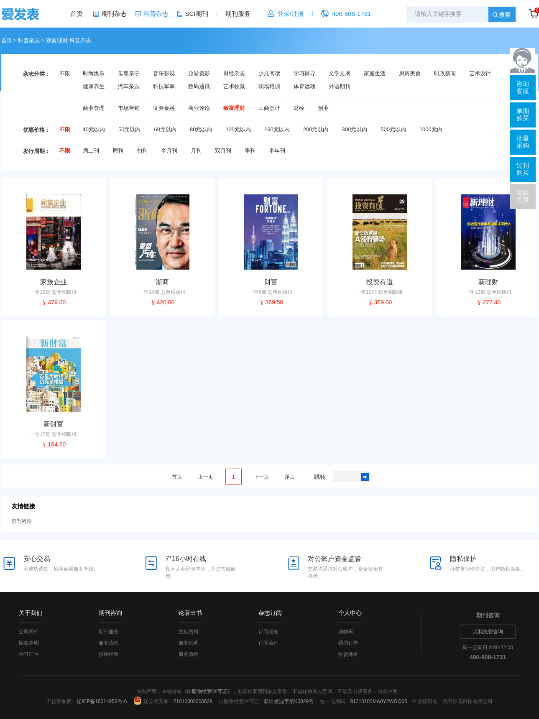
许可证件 (29, 654)
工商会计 (269, 108)
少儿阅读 (269, 73)
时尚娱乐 (94, 73)
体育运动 (304, 86)
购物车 (345, 632)
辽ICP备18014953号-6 (102, 701)
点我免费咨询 (488, 632)
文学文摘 (339, 73)
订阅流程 (268, 643)
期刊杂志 (114, 13)
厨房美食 (410, 73)
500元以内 (393, 130)
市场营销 (129, 108)
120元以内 (238, 130)
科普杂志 (156, 13)
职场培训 (269, 86)
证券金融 (164, 108)
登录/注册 (290, 13)
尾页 (290, 477)
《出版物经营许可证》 (207, 691)
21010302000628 (193, 701)
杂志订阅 (270, 612)
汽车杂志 (129, 86)
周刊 (117, 151)
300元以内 (354, 130)
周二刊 (91, 151)
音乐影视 (164, 73)
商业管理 (94, 108)
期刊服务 (237, 13)
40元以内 (94, 130)
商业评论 (199, 108)
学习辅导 (304, 73)
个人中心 (350, 612)
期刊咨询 (22, 521)
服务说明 (189, 643)
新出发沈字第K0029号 (289, 701)
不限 (64, 73)
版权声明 (29, 643)
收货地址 (348, 654)
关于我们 (30, 612)
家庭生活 (375, 73)
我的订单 (348, 643)
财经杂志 (234, 73)
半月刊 (169, 151)
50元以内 (129, 130)
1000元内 (430, 130)
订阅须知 (268, 632)
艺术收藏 (234, 86)
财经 (299, 108)
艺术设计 (480, 73)
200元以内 (316, 130)
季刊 (250, 151)
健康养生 (94, 86)
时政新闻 (445, 73)
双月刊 (223, 151)
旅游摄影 (199, 73)
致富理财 (234, 108)
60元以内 (165, 130)
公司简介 (29, 632)
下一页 (261, 477)
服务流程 (109, 643)
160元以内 (277, 130)
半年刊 (277, 151)
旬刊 (142, 151)
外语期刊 (339, 86)
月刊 (196, 151)
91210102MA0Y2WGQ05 (378, 701)
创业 (323, 108)
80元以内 (201, 130)
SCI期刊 (196, 13)
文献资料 (189, 632)
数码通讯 (199, 86)
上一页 (205, 477)
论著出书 (190, 612)
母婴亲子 (129, 73)
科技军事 (164, 86)
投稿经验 (109, 654)
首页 (76, 13)
